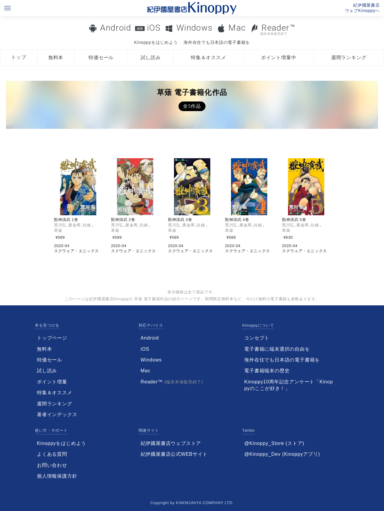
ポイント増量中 (278, 57)
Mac (237, 28)
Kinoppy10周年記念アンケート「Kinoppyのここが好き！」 (288, 385)
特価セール (101, 57)
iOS (153, 28)
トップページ (52, 337)
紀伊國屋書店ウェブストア (171, 443)
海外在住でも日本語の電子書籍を (217, 42)
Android (115, 28)
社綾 (87, 225)
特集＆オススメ (208, 57)
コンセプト (256, 337)
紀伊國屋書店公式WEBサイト (174, 454)
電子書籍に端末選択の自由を (277, 349)
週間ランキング (349, 57)
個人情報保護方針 (57, 476)
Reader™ (272, 29)
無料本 (55, 57)
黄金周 (74, 225)
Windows (194, 28)
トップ (18, 57)
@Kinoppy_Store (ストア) (274, 443)
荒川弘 (60, 225)
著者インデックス (57, 414)
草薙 (58, 230)
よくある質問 (52, 454)
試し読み (151, 57)
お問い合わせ (52, 465)
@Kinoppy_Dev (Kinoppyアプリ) (282, 454)
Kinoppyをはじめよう (156, 42)
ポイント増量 (52, 381)
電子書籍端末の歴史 (267, 370)
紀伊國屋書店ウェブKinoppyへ (362, 8)
